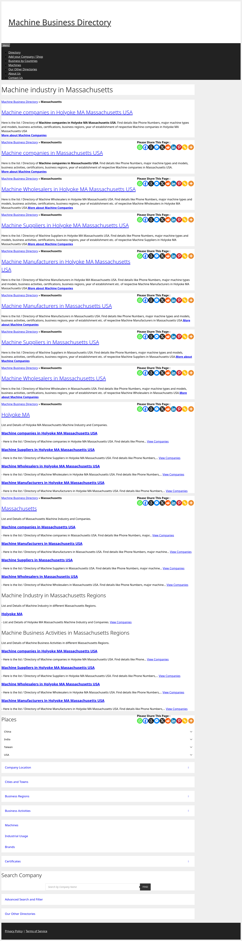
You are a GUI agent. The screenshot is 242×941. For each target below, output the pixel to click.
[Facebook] (145, 147)
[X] (162, 147)
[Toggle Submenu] (188, 767)
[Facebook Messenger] (156, 147)
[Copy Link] (185, 147)
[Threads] (151, 147)
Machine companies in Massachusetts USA (52, 152)
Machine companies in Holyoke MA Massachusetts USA (67, 112)
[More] (191, 147)
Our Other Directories (22, 69)
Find (145, 886)
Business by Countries (22, 61)
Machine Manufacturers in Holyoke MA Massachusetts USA (52, 482)
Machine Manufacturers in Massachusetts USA (56, 305)
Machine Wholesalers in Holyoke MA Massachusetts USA (68, 189)
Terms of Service (36, 931)
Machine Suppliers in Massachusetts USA (50, 342)
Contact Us (15, 78)
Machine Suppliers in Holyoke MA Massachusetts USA (65, 225)
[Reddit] (168, 147)
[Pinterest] (179, 147)
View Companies (158, 441)
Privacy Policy (14, 931)
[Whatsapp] (140, 147)
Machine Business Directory (59, 22)
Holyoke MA (15, 414)
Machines (14, 65)
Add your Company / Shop (25, 57)
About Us (14, 73)
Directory (14, 52)
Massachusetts (19, 508)
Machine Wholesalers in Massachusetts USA (53, 378)
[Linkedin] (173, 147)
